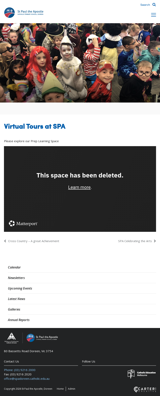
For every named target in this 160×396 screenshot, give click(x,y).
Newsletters (16, 278)
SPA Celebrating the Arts (135, 241)
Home (60, 388)
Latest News (16, 299)
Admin (71, 388)
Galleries (14, 309)
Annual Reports (19, 320)
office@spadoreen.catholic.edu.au (27, 379)
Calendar (14, 267)
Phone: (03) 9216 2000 (19, 370)
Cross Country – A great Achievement (33, 241)
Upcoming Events (20, 288)
